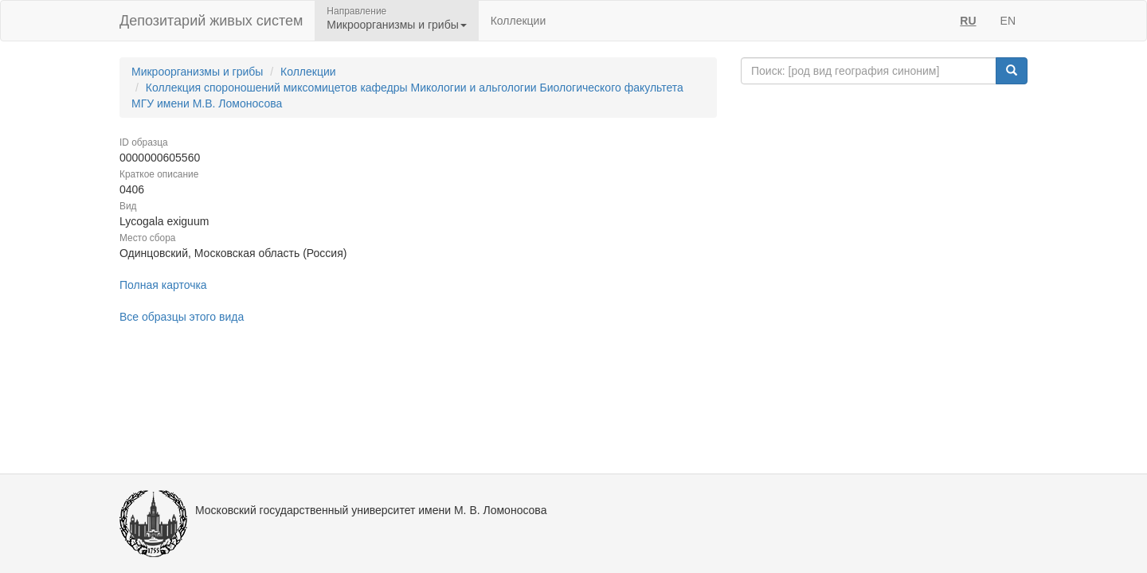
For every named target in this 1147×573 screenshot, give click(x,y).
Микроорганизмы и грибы (197, 71)
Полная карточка (163, 285)
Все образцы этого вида (181, 316)
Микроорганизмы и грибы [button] (396, 24)
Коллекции (518, 20)
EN (1008, 20)
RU (968, 20)
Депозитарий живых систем (211, 21)
